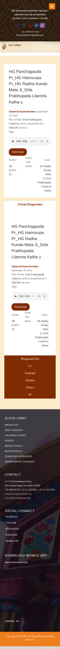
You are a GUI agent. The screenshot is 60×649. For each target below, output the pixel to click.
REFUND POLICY (13, 451)
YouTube (11, 523)
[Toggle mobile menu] (52, 6)
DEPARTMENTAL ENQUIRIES (20, 462)
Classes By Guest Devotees (22, 111)
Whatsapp (11, 535)
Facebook (11, 517)
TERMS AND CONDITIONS (18, 456)
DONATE (9, 441)
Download (18, 152)
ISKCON (13, 127)
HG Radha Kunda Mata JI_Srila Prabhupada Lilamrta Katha (44, 178)
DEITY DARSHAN (14, 430)
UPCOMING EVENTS (15, 435)
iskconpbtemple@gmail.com (30, 35)
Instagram (12, 529)
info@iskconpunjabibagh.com (18, 494)
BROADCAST (11, 425)
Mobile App (12, 541)
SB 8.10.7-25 (13, 170)
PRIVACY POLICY (14, 446)
